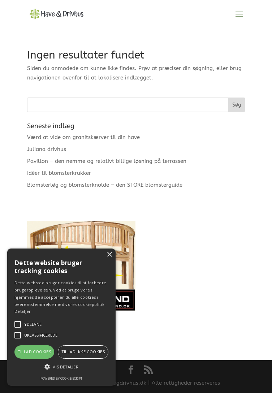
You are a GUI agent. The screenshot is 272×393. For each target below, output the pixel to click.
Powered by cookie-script (61, 378)
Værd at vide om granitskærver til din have (83, 137)
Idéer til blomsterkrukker (59, 173)
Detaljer (22, 311)
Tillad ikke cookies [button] (83, 351)
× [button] (109, 255)
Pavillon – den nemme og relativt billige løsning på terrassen (106, 161)
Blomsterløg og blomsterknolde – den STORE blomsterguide (104, 185)
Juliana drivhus (46, 149)
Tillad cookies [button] (34, 351)
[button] (61, 367)
